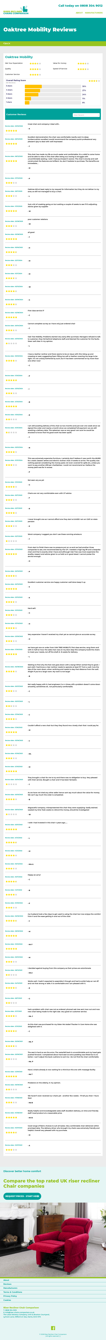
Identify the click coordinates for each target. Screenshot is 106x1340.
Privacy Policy (10, 1296)
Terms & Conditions (12, 1292)
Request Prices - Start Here (22, 1196)
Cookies (7, 1300)
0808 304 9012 (91, 5)
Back (7, 43)
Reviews (7, 1284)
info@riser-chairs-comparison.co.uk (19, 1312)
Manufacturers (94, 13)
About (79, 13)
